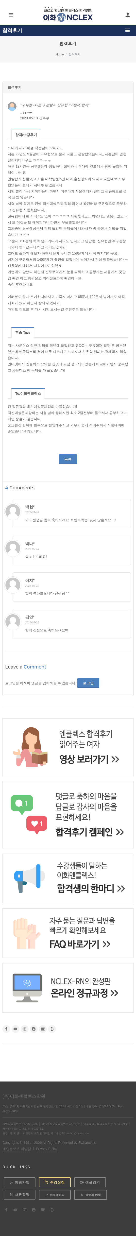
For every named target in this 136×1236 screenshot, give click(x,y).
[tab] (26, 135)
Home (60, 54)
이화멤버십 (55, 1194)
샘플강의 (90, 1182)
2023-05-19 (32, 585)
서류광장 (20, 1195)
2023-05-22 (32, 622)
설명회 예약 (90, 1195)
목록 (68, 459)
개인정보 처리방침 (16, 1149)
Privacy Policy (46, 1149)
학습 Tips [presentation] (22, 332)
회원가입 (20, 1182)
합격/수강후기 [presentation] (26, 135)
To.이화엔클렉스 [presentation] (28, 393)
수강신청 (55, 1182)
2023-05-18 (32, 512)
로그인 (88, 683)
